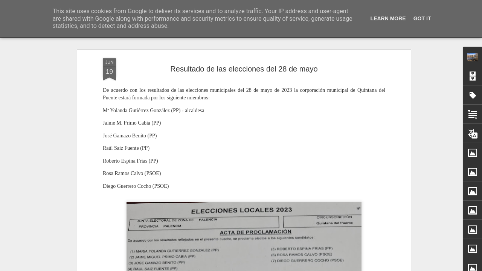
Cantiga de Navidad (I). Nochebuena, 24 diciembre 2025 (286, 253)
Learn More (388, 18)
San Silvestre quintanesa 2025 (350, 252)
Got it (422, 18)
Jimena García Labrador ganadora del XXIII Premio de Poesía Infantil (396, 265)
